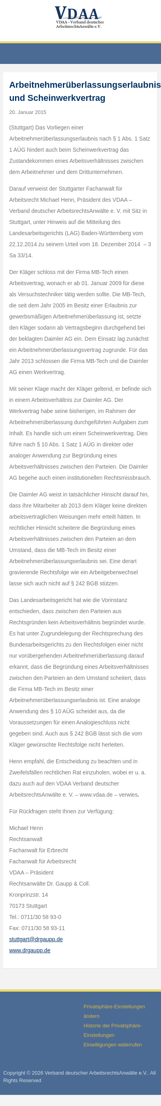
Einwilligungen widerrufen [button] (112, 1045)
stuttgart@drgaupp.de (36, 939)
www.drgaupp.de (29, 950)
